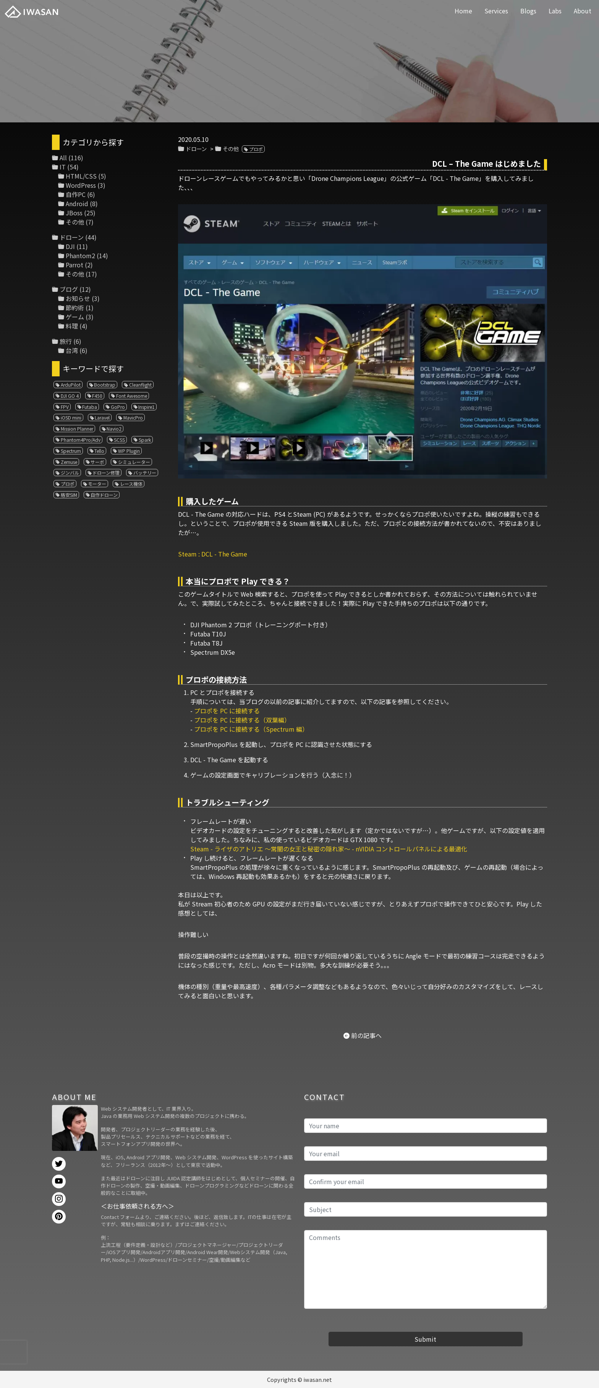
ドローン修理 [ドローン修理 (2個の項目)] (106, 472)
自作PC (76, 194)
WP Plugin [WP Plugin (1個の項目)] (129, 450)
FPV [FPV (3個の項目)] (65, 407)
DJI (70, 246)
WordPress (81, 185)
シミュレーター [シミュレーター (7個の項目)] (134, 462)
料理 (72, 325)
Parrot (74, 264)
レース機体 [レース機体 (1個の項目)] (131, 483)
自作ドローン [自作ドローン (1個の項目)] (104, 494)
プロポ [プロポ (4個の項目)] (67, 483)
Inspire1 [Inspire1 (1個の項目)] (146, 407)
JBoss (74, 212)
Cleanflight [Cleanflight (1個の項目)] (140, 384)
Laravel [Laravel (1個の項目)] (102, 417)
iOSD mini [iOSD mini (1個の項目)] (71, 417)
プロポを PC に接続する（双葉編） (242, 719)
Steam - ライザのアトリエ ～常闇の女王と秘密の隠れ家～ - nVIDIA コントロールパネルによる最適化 (328, 848)
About (582, 10)
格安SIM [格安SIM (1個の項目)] (69, 494)
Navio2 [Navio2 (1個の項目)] (114, 428)
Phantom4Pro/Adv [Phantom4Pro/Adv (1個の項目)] (80, 439)
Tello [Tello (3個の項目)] (99, 450)
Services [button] (496, 10)
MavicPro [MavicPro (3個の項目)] (133, 417)
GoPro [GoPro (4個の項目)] (118, 407)
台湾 (72, 350)
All (63, 157)
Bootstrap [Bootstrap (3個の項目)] (104, 384)
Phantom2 (80, 255)
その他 (231, 149)
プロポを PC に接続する (227, 710)
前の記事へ (366, 1035)
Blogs (528, 10)
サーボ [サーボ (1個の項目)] (97, 462)
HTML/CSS (81, 176)
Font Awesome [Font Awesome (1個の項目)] (131, 395)
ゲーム (75, 316)
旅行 (66, 341)
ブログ (69, 289)
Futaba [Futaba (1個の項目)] (89, 407)
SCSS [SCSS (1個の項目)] (119, 439)
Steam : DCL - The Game (212, 553)
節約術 (75, 307)
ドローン (196, 149)
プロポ (256, 149)
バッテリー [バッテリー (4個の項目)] (144, 472)
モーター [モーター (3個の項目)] (97, 483)
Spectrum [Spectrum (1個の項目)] (71, 450)
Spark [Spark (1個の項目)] (145, 439)
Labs (555, 10)
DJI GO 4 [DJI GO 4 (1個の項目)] (70, 395)
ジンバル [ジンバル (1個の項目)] (70, 472)
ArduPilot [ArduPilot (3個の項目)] (71, 384)
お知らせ (78, 298)
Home (463, 10)
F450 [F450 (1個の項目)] (97, 395)
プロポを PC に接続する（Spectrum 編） (251, 729)
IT (63, 166)
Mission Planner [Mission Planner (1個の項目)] (77, 428)
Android (77, 203)
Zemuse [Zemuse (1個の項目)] (69, 462)
